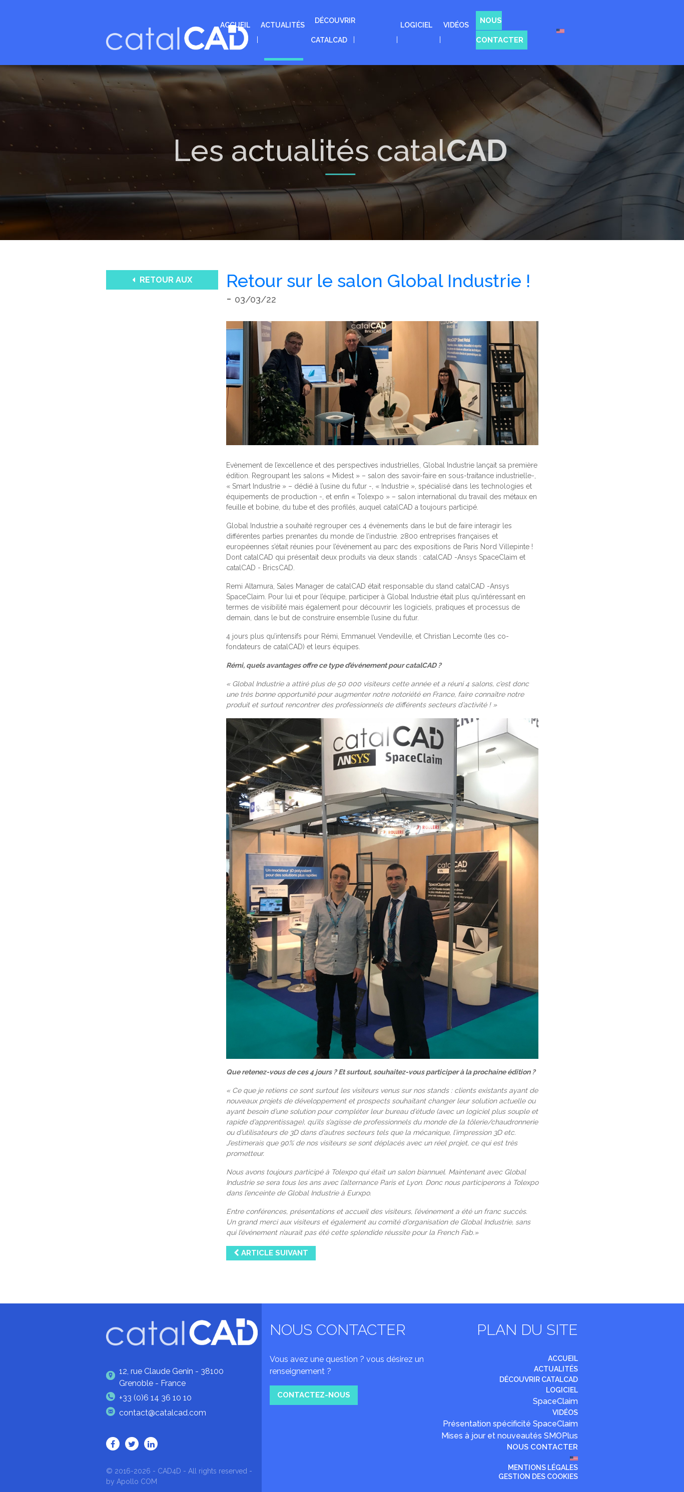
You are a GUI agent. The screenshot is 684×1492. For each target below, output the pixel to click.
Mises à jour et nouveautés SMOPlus (509, 1435)
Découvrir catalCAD (538, 1379)
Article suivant (271, 1252)
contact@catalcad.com (156, 1413)
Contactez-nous (313, 1394)
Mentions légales (543, 1467)
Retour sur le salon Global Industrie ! (378, 280)
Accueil (235, 25)
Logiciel (416, 25)
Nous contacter (499, 30)
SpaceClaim (555, 1401)
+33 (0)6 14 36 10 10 (149, 1398)
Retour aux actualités (162, 282)
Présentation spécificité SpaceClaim (510, 1423)
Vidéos (456, 25)
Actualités (283, 25)
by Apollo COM (131, 1481)
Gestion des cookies (538, 1476)
